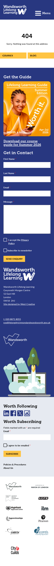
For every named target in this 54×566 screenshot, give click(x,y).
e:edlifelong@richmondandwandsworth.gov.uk (26, 322)
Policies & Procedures (14, 464)
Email (7, 187)
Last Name (9, 173)
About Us (8, 468)
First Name (9, 158)
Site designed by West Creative (19, 304)
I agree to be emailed (19, 445)
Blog (33, 55)
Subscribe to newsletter (19, 250)
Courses (7, 55)
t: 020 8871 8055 (12, 319)
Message (8, 201)
